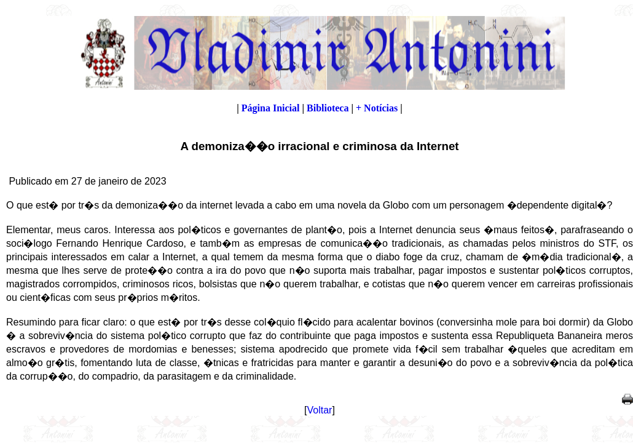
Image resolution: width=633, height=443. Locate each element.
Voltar (319, 410)
